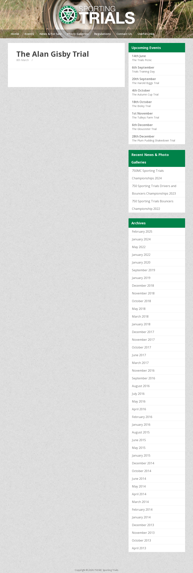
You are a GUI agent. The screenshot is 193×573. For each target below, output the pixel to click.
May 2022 (139, 247)
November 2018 (143, 293)
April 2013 (139, 548)
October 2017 (141, 347)
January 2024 (141, 239)
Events (29, 34)
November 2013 (143, 533)
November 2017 (143, 340)
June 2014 (139, 479)
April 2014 (139, 494)
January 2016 (141, 424)
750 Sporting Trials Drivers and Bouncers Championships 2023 (154, 190)
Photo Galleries (78, 34)
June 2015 (139, 440)
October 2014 (141, 471)
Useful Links (146, 34)
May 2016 (139, 401)
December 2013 (143, 525)
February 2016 (142, 417)
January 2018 (141, 324)
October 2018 (141, 301)
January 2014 (141, 517)
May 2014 (139, 486)
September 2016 (143, 378)
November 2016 (143, 370)
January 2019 (141, 278)
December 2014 (143, 463)
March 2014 (140, 502)
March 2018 (140, 316)
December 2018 (143, 285)
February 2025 (142, 231)
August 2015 (141, 432)
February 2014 (142, 509)
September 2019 (143, 270)
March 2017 (140, 363)
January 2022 (141, 255)
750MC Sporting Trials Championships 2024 (148, 174)
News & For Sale (51, 34)
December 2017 (143, 332)
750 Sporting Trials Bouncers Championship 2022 (152, 205)
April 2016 (139, 409)
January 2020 (141, 262)
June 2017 (139, 355)
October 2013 (141, 540)
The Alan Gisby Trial (52, 54)
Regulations (102, 34)
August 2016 (141, 386)
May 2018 (139, 309)
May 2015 (139, 448)
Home (15, 34)
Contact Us (124, 34)
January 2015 (141, 455)
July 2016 (138, 394)
